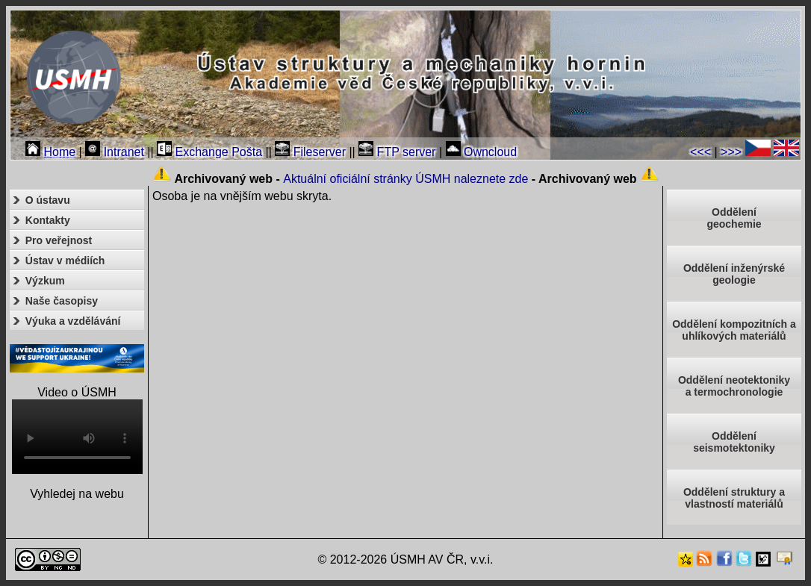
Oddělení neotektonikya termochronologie (734, 386)
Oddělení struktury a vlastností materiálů (734, 498)
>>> (731, 152)
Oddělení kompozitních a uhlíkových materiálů (734, 330)
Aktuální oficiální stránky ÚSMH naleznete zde (405, 178)
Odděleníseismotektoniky (734, 442)
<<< (700, 152)
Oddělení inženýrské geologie (734, 274)
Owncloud (482, 152)
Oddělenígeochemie (733, 218)
